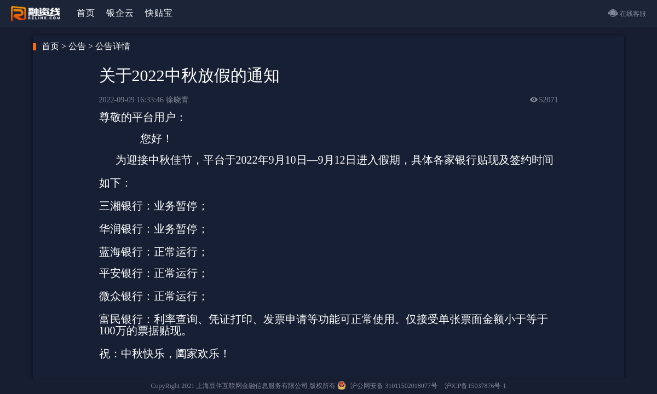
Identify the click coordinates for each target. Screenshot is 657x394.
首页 (86, 13)
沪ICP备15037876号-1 (475, 386)
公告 (77, 46)
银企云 (120, 13)
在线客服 (627, 13)
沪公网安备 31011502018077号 (394, 386)
